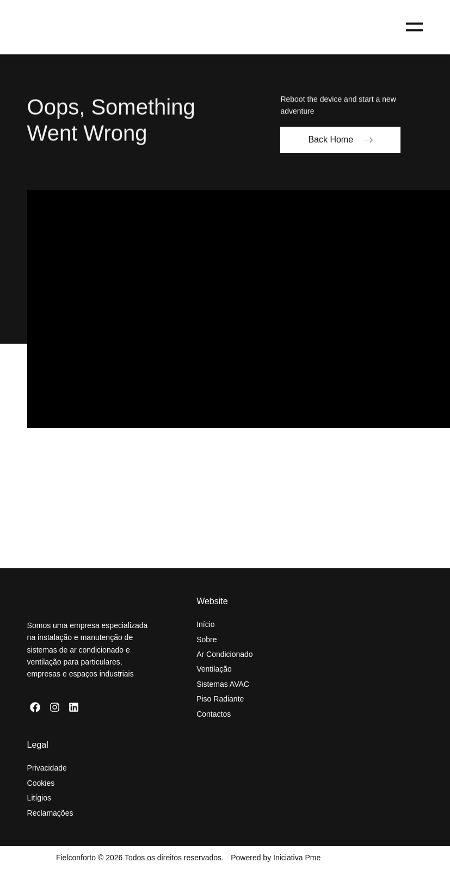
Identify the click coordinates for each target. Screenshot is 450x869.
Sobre (206, 639)
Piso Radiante (220, 698)
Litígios (39, 797)
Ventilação (214, 669)
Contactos (213, 714)
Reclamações (50, 813)
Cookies (41, 783)
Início (205, 624)
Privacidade (47, 768)
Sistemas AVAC (222, 684)
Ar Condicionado (224, 654)
